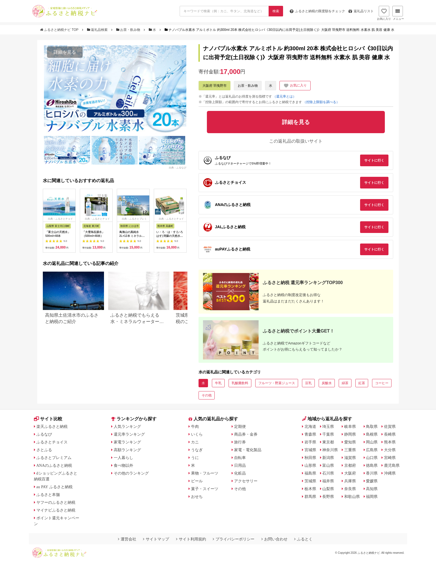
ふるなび (44, 434)
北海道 (310, 426)
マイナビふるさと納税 (55, 510)
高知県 (372, 489)
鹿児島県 (392, 465)
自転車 (240, 458)
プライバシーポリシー (233, 539)
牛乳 (218, 383)
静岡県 (350, 434)
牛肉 (195, 426)
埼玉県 (328, 426)
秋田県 (310, 458)
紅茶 (361, 383)
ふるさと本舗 (48, 495)
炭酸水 (327, 383)
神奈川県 (330, 450)
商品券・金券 (245, 434)
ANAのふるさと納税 (54, 465)
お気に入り (384, 13)
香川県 (372, 473)
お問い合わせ (274, 539)
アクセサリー (245, 481)
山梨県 (328, 489)
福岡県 (372, 496)
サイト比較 (48, 418)
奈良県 (350, 489)
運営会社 (127, 539)
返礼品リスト (361, 11)
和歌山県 (352, 496)
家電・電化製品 (247, 450)
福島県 (310, 473)
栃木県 (310, 489)
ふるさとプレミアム (53, 458)
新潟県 (328, 458)
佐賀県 (390, 426)
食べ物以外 (123, 465)
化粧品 (240, 473)
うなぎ (197, 450)
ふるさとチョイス (52, 442)
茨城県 (310, 481)
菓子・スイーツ (204, 489)
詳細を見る (65, 52)
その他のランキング (131, 473)
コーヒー (381, 383)
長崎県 (390, 434)
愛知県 (350, 442)
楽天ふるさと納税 (52, 426)
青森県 (310, 434)
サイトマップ (156, 539)
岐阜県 (350, 426)
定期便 (240, 426)
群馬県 (310, 496)
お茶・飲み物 (128, 30)
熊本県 (390, 442)
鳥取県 (372, 426)
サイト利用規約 (191, 539)
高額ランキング (127, 450)
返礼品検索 (98, 30)
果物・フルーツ (204, 473)
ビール (197, 481)
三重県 (350, 450)
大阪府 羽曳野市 (214, 86)
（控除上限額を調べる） (321, 102)
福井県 (328, 481)
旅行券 (240, 442)
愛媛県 (372, 481)
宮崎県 (390, 458)
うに (195, 458)
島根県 (372, 434)
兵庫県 (350, 481)
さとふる (44, 450)
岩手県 (310, 442)
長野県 (328, 496)
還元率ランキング (129, 434)
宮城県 (310, 450)
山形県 (310, 465)
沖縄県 (390, 473)
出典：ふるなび (177, 167)
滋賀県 (350, 458)
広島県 (372, 450)
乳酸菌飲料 (240, 383)
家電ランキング (127, 442)
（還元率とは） (284, 96)
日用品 (240, 465)
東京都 (328, 442)
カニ (195, 442)
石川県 (328, 473)
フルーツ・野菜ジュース (276, 383)
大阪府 (350, 473)
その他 (207, 395)
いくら (197, 434)
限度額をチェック (317, 11)
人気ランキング (127, 426)
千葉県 (328, 434)
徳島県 (372, 465)
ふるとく (303, 539)
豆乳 (308, 383)
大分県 (390, 450)
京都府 (350, 465)
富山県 (328, 465)
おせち (197, 496)
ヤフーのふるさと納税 (55, 502)
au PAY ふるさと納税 (54, 487)
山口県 (372, 458)
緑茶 (345, 383)
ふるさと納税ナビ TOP (59, 30)
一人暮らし (123, 458)
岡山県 (372, 442)
